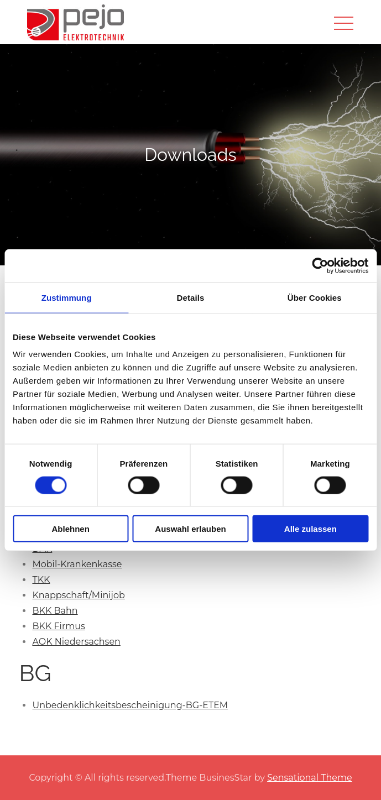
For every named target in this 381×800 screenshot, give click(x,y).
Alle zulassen (310, 529)
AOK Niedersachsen (76, 641)
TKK (41, 579)
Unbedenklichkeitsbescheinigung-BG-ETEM (130, 705)
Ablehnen (71, 529)
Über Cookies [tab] (315, 297)
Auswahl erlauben (190, 529)
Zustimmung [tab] (66, 297)
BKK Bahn (54, 610)
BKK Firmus (58, 626)
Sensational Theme (309, 777)
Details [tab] (191, 297)
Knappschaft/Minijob (78, 595)
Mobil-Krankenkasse (77, 564)
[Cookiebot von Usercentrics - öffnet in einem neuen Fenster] (320, 265)
